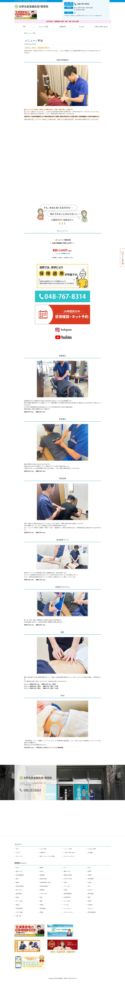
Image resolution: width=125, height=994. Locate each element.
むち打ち (90, 902)
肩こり (89, 898)
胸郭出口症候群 (68, 887)
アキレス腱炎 (19, 924)
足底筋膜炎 (43, 920)
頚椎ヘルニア (19, 883)
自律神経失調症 (44, 898)
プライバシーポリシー (69, 868)
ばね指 (89, 894)
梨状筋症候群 (43, 891)
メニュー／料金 (43, 26)
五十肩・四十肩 (68, 891)
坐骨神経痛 (91, 891)
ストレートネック (68, 924)
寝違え (17, 909)
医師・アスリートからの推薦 (47, 868)
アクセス (81, 26)
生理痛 (89, 887)
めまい (17, 880)
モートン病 (67, 898)
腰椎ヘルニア (67, 883)
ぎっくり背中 (19, 913)
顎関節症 (42, 902)
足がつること (19, 902)
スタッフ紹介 (43, 861)
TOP (24, 26)
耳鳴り (65, 894)
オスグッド (91, 920)
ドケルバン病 (43, 906)
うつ (65, 880)
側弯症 (41, 917)
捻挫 (17, 891)
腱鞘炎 (41, 880)
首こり (89, 880)
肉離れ (17, 894)
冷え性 (41, 883)
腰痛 (89, 909)
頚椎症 (41, 924)
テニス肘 (66, 917)
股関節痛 (42, 887)
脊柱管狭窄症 (67, 909)
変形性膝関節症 (68, 906)
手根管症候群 (19, 920)
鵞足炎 (17, 917)
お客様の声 (62, 26)
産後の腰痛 (91, 906)
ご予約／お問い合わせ (101, 26)
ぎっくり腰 (67, 913)
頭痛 (41, 909)
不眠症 (65, 902)
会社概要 (90, 865)
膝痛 (41, 913)
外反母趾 (90, 917)
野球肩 (89, 883)
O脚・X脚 (18, 928)
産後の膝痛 (19, 906)
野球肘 (89, 913)
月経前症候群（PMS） (45, 894)
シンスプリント (68, 920)
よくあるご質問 (92, 861)
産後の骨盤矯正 (20, 898)
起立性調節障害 (20, 887)
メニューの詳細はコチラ (63, 253)
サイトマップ (19, 868)
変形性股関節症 (92, 924)
